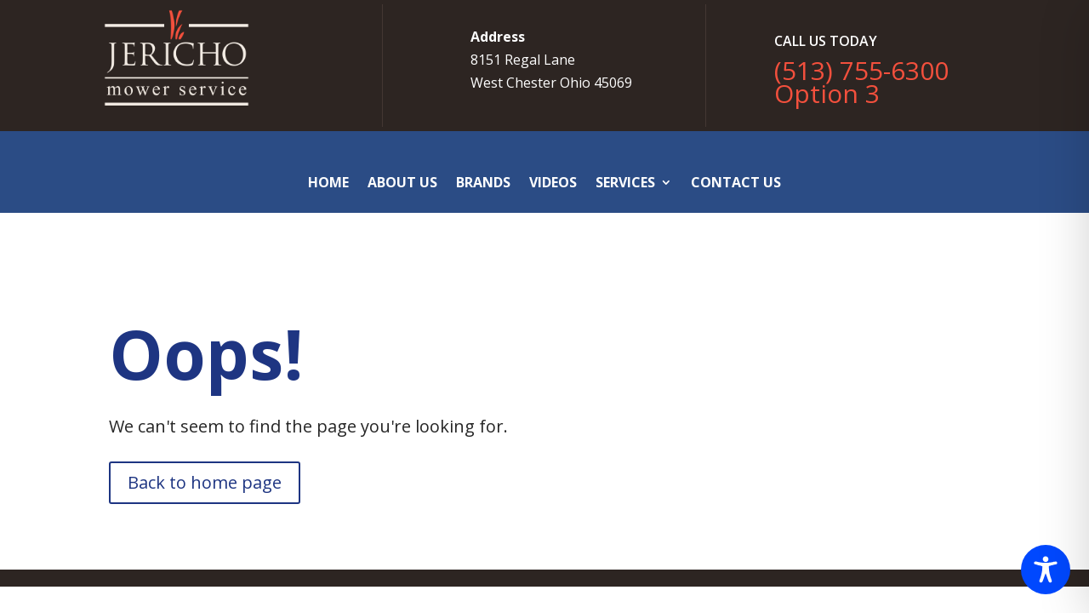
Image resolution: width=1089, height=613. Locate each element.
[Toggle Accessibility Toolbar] (1045, 569)
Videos (553, 182)
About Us (402, 182)
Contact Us (736, 182)
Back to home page (205, 482)
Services (625, 182)
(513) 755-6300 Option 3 (861, 82)
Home (328, 182)
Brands (483, 182)
